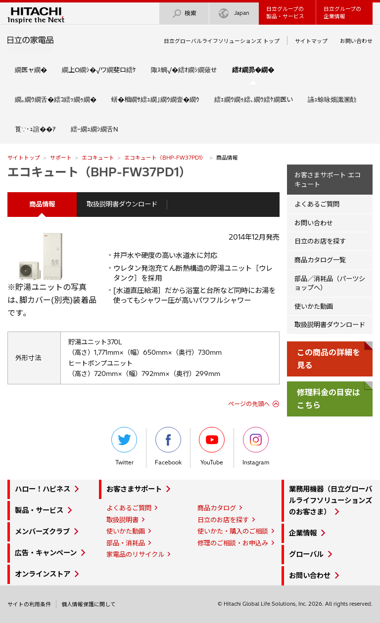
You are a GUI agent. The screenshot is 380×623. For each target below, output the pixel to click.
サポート (61, 157)
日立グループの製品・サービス (285, 12)
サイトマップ (311, 41)
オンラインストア (42, 574)
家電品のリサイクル (135, 554)
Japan (234, 13)
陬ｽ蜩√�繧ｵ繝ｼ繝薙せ (184, 70)
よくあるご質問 (316, 204)
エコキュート (98, 157)
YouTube (212, 446)
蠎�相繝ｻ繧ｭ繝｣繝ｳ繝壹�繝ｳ (155, 99)
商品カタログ (216, 508)
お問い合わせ (356, 41)
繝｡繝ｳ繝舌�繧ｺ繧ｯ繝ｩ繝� (55, 99)
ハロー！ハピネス (42, 489)
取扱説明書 (122, 520)
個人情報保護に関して (88, 604)
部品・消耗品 (125, 543)
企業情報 (303, 533)
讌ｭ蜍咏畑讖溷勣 (332, 99)
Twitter (124, 446)
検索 (184, 13)
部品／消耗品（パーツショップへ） (329, 283)
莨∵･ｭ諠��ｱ (35, 129)
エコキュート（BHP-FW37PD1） (165, 157)
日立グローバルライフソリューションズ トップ (222, 41)
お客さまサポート (134, 489)
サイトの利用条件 (29, 604)
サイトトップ (23, 157)
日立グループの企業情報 (342, 12)
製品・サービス (39, 510)
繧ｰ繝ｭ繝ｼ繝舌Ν (94, 129)
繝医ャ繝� (31, 70)
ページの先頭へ (249, 404)
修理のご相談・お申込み (232, 543)
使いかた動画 (313, 306)
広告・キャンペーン (46, 552)
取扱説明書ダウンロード (122, 204)
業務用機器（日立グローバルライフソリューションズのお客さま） (330, 500)
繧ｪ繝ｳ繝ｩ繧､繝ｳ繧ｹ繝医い (253, 99)
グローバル (306, 554)
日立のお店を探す (320, 241)
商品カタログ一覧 (320, 260)
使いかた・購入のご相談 (232, 531)
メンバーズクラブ (42, 531)
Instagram (255, 446)
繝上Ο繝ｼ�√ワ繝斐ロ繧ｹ (99, 70)
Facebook (168, 446)
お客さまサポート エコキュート (327, 179)
